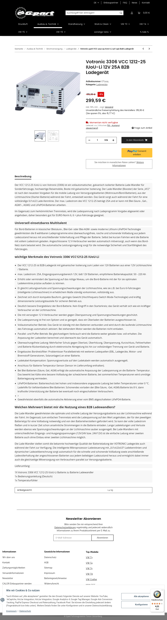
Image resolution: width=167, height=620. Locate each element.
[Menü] (162, 591)
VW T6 (89, 574)
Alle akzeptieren (140, 596)
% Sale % (144, 31)
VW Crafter (91, 579)
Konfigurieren (140, 604)
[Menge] (97, 140)
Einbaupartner (111, 2)
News (134, 2)
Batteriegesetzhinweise (55, 578)
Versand (109, 107)
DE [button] (95, 2)
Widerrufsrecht (51, 583)
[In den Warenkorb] (17, 57)
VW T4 (89, 563)
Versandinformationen (13, 573)
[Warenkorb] (143, 13)
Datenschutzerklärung (65, 527)
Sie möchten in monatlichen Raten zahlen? (119, 164)
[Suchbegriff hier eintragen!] (92, 12)
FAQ (125, 2)
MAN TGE (90, 585)
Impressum (49, 573)
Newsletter (7, 578)
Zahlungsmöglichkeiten (13, 568)
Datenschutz (50, 557)
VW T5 (89, 568)
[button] (131, 13)
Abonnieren (102, 538)
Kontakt (146, 2)
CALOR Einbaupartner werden (17, 583)
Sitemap (48, 568)
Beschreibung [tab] (23, 176)
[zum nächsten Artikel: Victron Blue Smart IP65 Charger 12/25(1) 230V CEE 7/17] (149, 49)
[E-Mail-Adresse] (72, 538)
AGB (46, 562)
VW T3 (89, 557)
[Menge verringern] (89, 140)
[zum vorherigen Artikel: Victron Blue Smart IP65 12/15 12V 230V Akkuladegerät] (143, 49)
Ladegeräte (102, 84)
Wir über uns (8, 557)
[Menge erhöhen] (113, 140)
